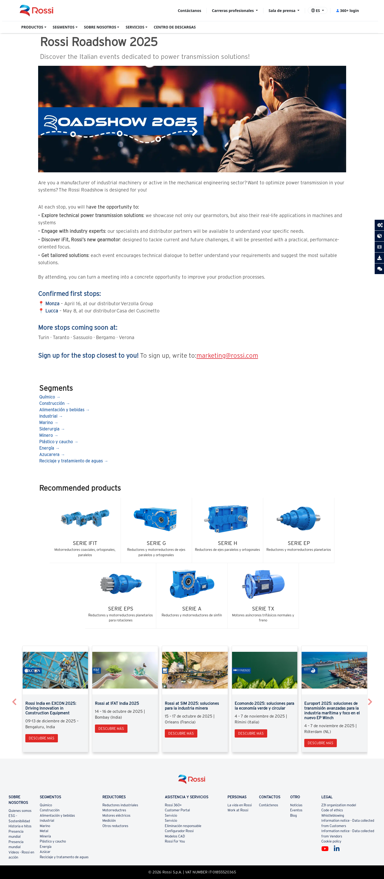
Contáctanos (189, 10)
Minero (46, 435)
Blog (293, 815)
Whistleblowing (332, 815)
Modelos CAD (175, 836)
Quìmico (46, 805)
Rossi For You (175, 841)
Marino (46, 422)
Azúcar (45, 852)
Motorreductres (114, 810)
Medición (109, 821)
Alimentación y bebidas (61, 409)
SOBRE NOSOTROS (100, 27)
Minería (45, 836)
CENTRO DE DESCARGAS (175, 27)
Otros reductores (115, 826)
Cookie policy (331, 841)
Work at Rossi (237, 810)
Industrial (48, 416)
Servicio (171, 815)
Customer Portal (177, 810)
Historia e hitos (20, 826)
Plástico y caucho (56, 441)
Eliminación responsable (183, 826)
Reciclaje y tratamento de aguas (64, 857)
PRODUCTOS (32, 27)
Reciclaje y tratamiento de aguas (71, 460)
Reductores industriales (120, 805)
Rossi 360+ (173, 805)
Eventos (296, 810)
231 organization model (338, 805)
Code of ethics (332, 810)
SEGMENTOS (64, 27)
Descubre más (41, 738)
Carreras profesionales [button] (233, 10)
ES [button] (316, 10)
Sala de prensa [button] (282, 10)
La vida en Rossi (239, 805)
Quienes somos (20, 811)
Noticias (296, 805)
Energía (46, 448)
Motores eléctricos (116, 815)
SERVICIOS (135, 27)
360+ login (347, 10)
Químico (47, 396)
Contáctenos (268, 805)
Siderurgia (49, 428)
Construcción (52, 403)
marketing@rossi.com (227, 355)
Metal (44, 831)
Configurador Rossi (179, 831)
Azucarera (49, 454)
